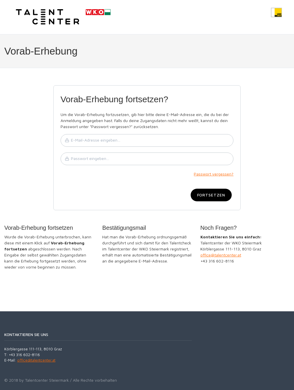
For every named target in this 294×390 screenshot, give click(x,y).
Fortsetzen (211, 194)
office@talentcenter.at (220, 254)
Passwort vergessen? (213, 173)
